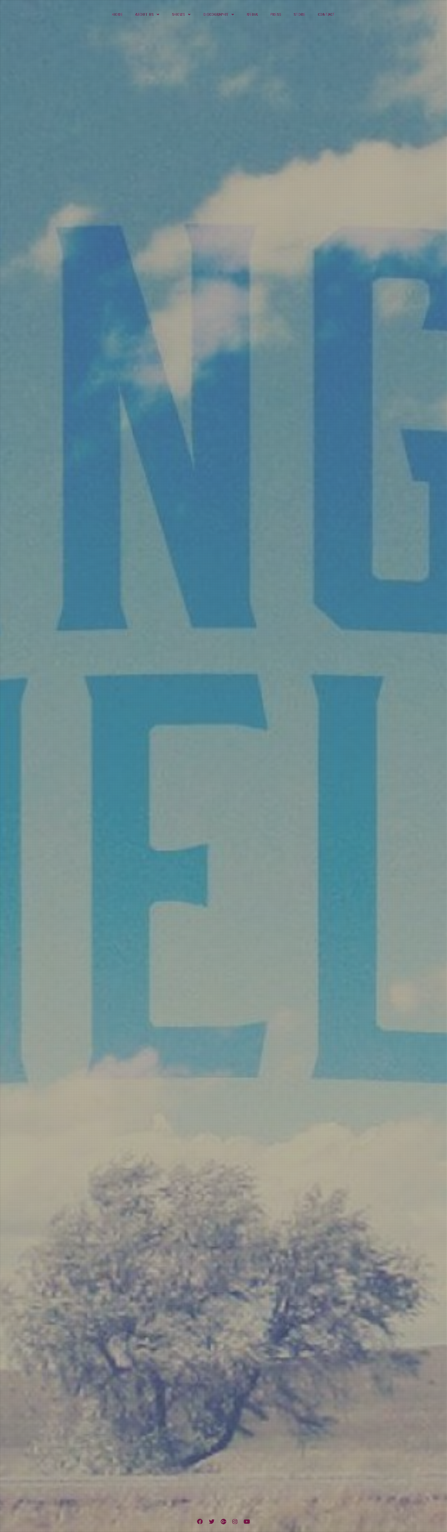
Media (252, 14)
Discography (215, 14)
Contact (326, 14)
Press (275, 14)
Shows (178, 14)
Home (117, 14)
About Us (144, 14)
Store (299, 14)
